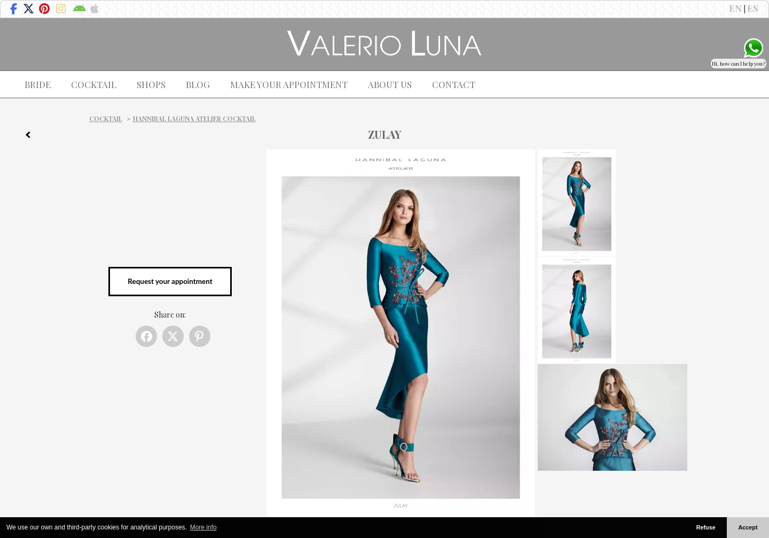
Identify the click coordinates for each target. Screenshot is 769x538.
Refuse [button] (706, 527)
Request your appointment (170, 281)
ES (752, 8)
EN (735, 8)
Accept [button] (748, 527)
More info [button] (203, 527)
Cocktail (105, 118)
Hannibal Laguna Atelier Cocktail (194, 118)
